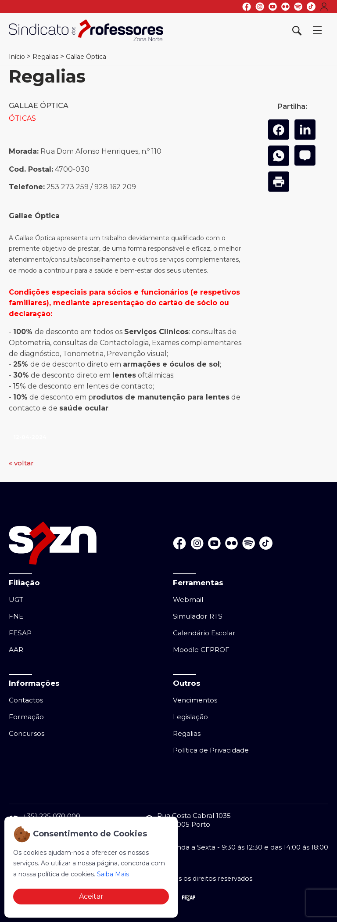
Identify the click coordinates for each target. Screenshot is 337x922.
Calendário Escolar (204, 633)
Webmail (188, 599)
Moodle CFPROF (201, 649)
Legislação (190, 717)
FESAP (20, 633)
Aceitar (91, 896)
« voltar (21, 463)
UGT (16, 599)
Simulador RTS (197, 616)
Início (17, 57)
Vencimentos (195, 700)
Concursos (26, 733)
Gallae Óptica (86, 57)
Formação (26, 717)
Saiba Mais (113, 874)
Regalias (45, 57)
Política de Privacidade (211, 750)
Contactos (26, 700)
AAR (16, 649)
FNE (16, 616)
